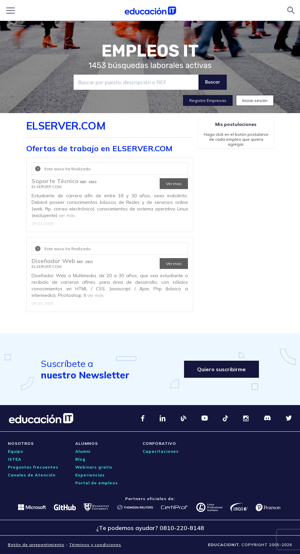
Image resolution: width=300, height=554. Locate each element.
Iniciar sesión (254, 100)
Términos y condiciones (95, 544)
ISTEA (14, 459)
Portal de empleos (96, 482)
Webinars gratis (93, 467)
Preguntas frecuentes (33, 467)
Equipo (15, 451)
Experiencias (90, 474)
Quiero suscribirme (221, 369)
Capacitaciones (161, 451)
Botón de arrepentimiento (36, 544)
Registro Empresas (207, 100)
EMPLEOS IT (150, 51)
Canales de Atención (32, 474)
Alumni (82, 451)
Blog (80, 459)
